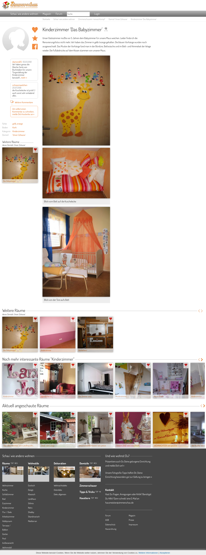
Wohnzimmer (7, 485)
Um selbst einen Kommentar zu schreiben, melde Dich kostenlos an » (23, 111)
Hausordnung (110, 529)
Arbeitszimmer (8, 516)
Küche (4, 490)
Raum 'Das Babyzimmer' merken (35, 38)
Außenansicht (8, 543)
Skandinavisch (34, 516)
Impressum (133, 524)
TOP (12, 463)
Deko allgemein (60, 494)
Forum (59, 13)
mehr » (24, 77)
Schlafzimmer (8, 494)
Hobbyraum (7, 521)
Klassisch (31, 494)
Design (30, 490)
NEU (16, 463)
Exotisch (31, 485)
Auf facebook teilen (35, 47)
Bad (3, 499)
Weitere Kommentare (21, 102)
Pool (4, 538)
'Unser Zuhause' (19, 134)
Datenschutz (110, 524)
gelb (14, 123)
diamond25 (17, 61)
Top (91, 463)
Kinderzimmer (18, 131)
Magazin (47, 13)
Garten (5, 534)
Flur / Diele (7, 512)
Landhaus (32, 499)
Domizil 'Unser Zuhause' (118, 19)
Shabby (31, 512)
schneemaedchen (19, 85)
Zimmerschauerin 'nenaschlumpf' (91, 19)
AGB (107, 520)
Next (37, 142)
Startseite (46, 19)
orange (20, 123)
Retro (30, 507)
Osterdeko (58, 490)
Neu (95, 463)
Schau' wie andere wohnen (24, 13)
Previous (34, 142)
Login (97, 13)
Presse (131, 520)
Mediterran (32, 521)
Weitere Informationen (148, 553)
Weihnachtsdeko (60, 485)
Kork (14, 127)
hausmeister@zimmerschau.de (119, 502)
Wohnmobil (7, 547)
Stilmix (31, 503)
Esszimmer (6, 503)
